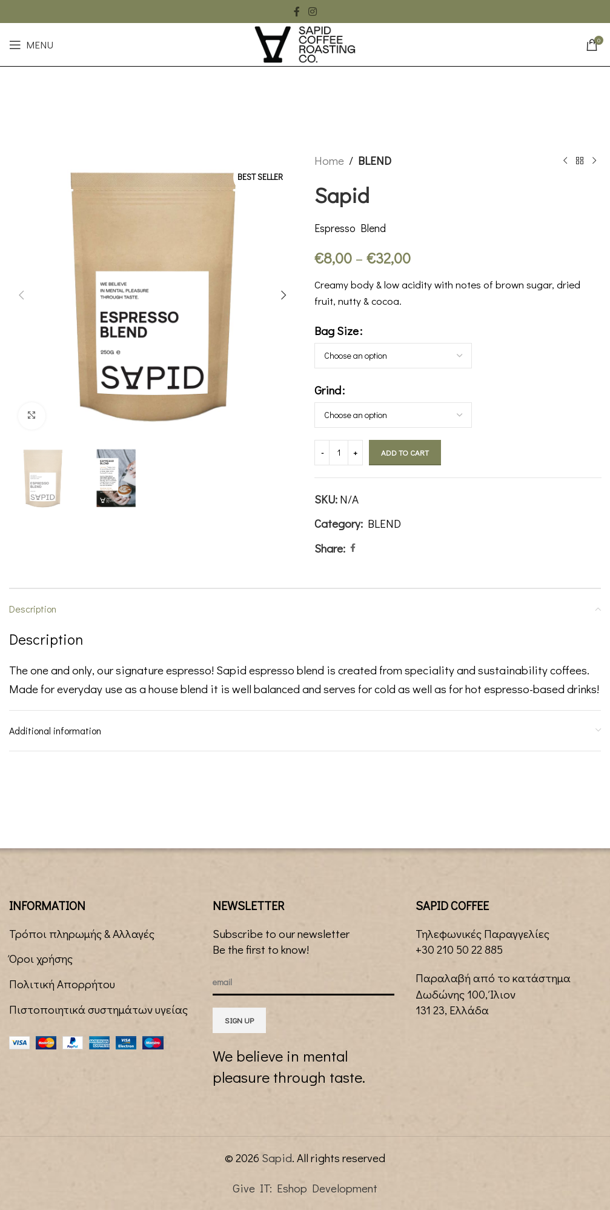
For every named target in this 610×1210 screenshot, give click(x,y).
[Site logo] (304, 42)
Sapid (277, 1157)
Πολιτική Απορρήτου (62, 983)
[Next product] (593, 160)
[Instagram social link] (312, 11)
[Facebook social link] (297, 11)
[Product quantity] (339, 452)
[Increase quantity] (355, 452)
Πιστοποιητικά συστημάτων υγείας (98, 1009)
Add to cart (405, 452)
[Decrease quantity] (322, 452)
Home (329, 160)
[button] (21, 295)
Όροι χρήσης (41, 958)
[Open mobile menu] (31, 45)
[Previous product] (564, 160)
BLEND (374, 160)
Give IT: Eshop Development (305, 1187)
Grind (327, 389)
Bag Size (336, 330)
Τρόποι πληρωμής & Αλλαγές (81, 933)
